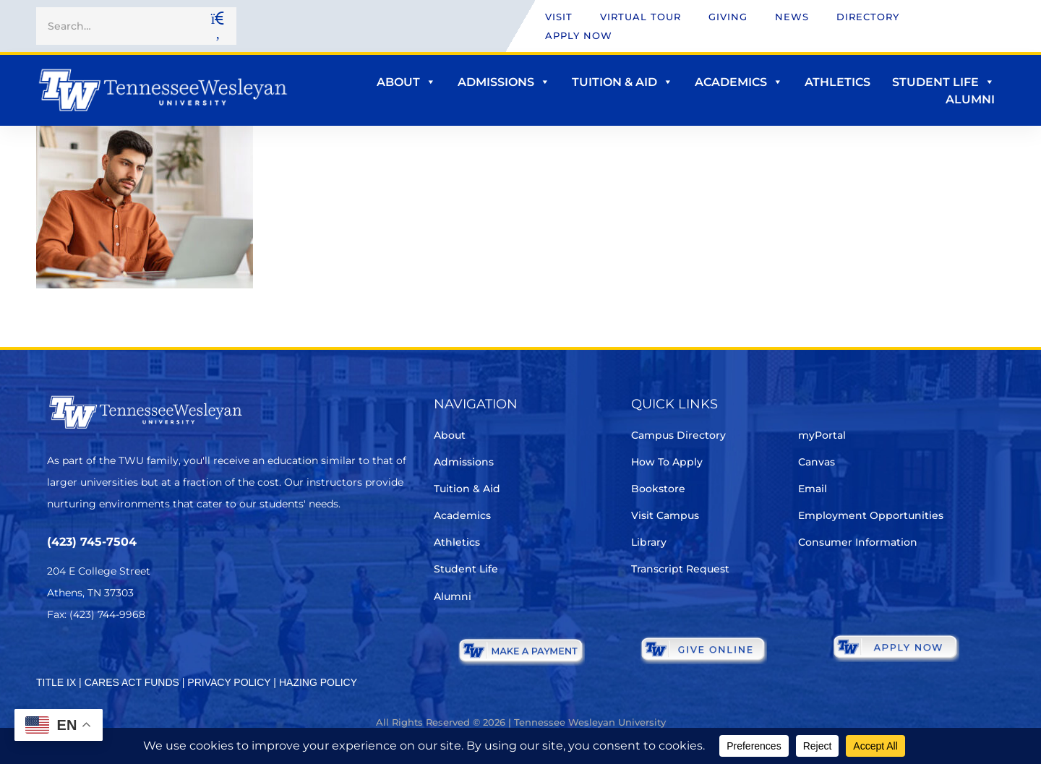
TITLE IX (56, 682)
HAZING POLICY (318, 682)
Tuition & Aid (622, 82)
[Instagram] (137, 657)
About (406, 82)
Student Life (943, 82)
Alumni (970, 99)
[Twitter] (56, 657)
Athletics (837, 82)
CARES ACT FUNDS (132, 682)
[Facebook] (96, 657)
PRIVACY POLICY (228, 682)
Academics (739, 82)
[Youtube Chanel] (177, 657)
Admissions (504, 82)
